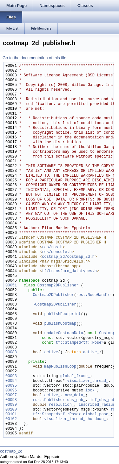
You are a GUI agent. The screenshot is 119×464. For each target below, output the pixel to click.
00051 (11, 285)
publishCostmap (60, 324)
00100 (11, 409)
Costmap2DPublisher (58, 285)
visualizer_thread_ (87, 381)
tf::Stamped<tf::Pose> (79, 343)
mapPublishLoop (60, 366)
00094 (11, 381)
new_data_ (75, 395)
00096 (11, 390)
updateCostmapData (63, 333)
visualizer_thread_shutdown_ (75, 419)
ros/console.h (57, 252)
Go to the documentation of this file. (35, 57)
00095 (11, 386)
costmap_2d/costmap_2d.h (68, 257)
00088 (11, 352)
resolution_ (61, 405)
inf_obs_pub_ (103, 400)
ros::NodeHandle (93, 295)
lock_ (91, 390)
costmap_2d (11, 451)
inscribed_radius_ (97, 405)
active (51, 352)
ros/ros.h (52, 247)
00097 (11, 395)
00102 (11, 419)
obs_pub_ (76, 400)
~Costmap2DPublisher (54, 304)
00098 (11, 400)
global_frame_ (75, 376)
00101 (11, 414)
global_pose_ (96, 414)
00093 (11, 376)
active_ (91, 352)
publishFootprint (62, 314)
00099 (11, 405)
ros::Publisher (49, 400)
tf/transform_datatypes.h (69, 271)
